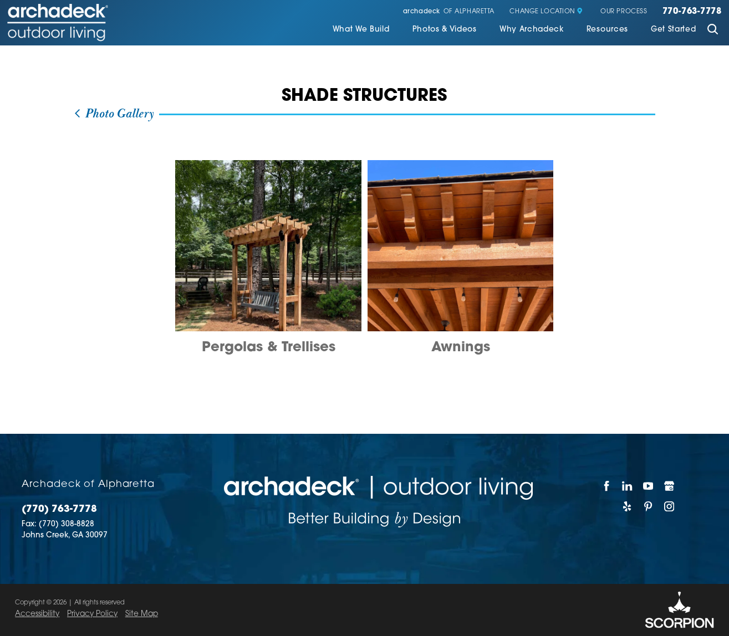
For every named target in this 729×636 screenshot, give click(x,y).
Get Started (673, 29)
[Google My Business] (669, 486)
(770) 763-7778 (59, 509)
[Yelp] (627, 506)
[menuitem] (361, 30)
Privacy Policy (92, 614)
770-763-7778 (692, 12)
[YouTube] (648, 486)
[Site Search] (712, 30)
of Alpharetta (449, 12)
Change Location (546, 12)
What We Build (361, 29)
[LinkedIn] (627, 486)
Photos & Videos (444, 29)
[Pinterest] (648, 506)
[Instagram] (669, 506)
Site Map (141, 614)
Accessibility (37, 614)
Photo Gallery (114, 114)
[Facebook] (607, 486)
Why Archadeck (531, 29)
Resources (607, 29)
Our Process (623, 12)
